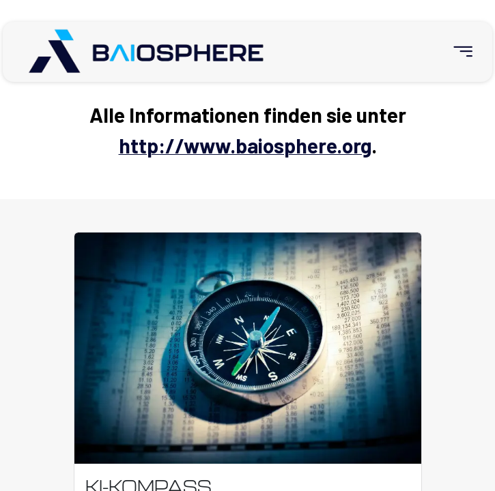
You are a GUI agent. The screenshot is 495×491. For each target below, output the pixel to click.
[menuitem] (457, 51)
